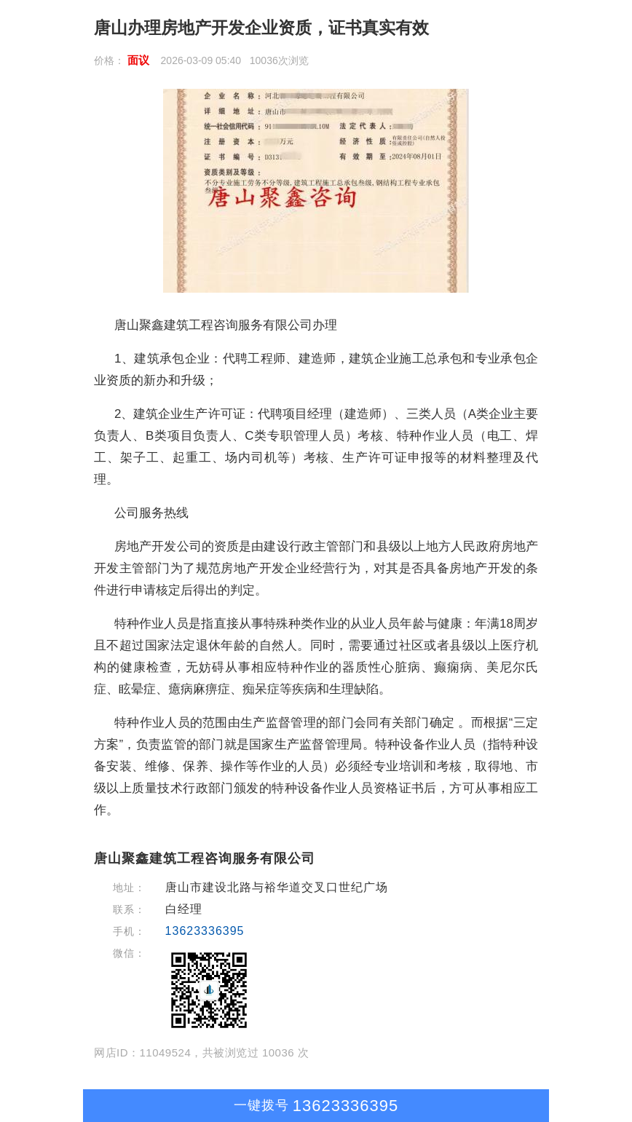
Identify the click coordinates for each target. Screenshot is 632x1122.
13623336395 (205, 931)
